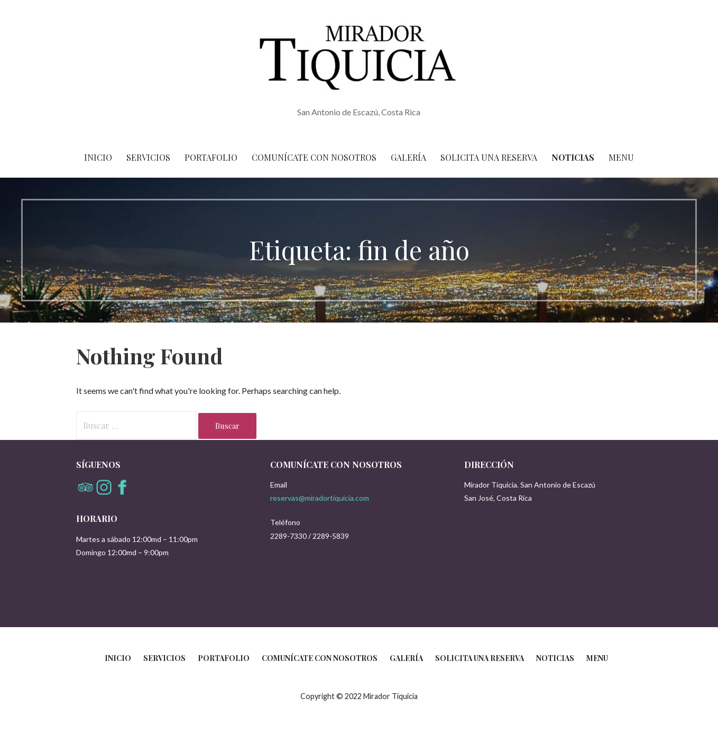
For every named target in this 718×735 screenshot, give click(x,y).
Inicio (98, 157)
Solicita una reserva (488, 157)
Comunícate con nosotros (314, 157)
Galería (408, 157)
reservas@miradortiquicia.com (319, 497)
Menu (621, 157)
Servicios (148, 157)
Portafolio (211, 157)
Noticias (572, 157)
